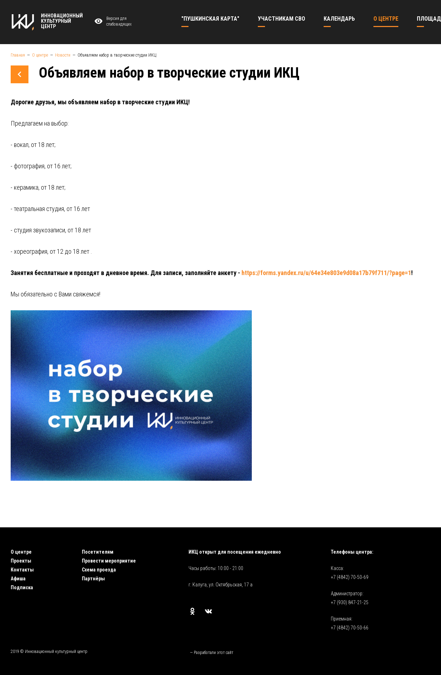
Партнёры (93, 578)
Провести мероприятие (109, 561)
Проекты (21, 561)
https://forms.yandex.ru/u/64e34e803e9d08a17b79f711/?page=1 (326, 272)
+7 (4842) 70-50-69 (349, 577)
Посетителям (97, 552)
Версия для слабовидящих (112, 21)
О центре (21, 552)
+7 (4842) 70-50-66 (349, 628)
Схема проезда (99, 570)
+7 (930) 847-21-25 (349, 602)
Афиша (18, 578)
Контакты (22, 570)
